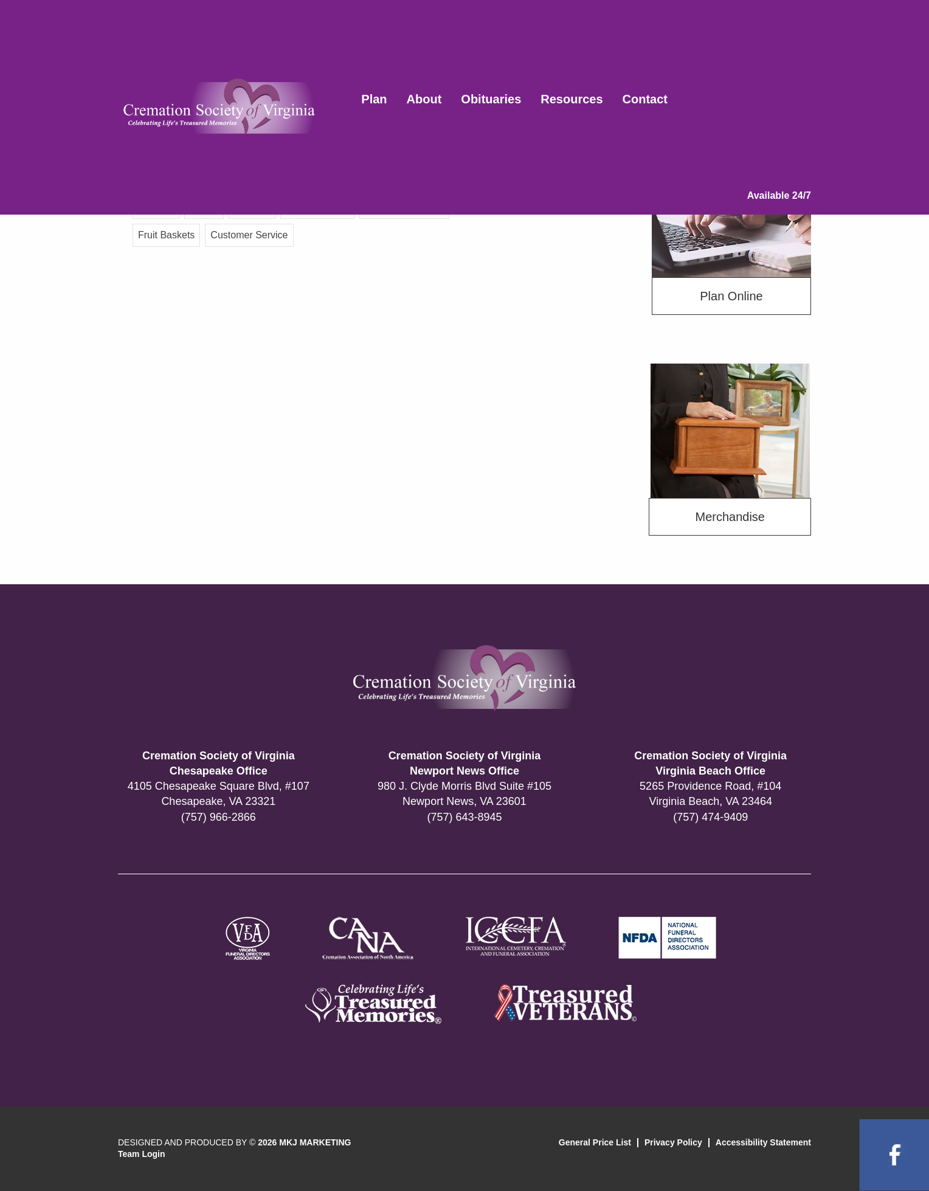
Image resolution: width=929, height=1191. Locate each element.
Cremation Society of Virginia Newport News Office (465, 763)
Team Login (141, 1154)
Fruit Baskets (166, 235)
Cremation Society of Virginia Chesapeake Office (218, 763)
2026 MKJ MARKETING (304, 1142)
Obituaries (491, 99)
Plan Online (731, 296)
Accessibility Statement (763, 1142)
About (424, 99)
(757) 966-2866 (218, 817)
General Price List (595, 1142)
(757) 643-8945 (464, 817)
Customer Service (249, 235)
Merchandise (730, 516)
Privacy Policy (673, 1142)
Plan (374, 99)
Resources (571, 99)
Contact (645, 99)
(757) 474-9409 (710, 817)
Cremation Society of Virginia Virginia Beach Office (710, 763)
